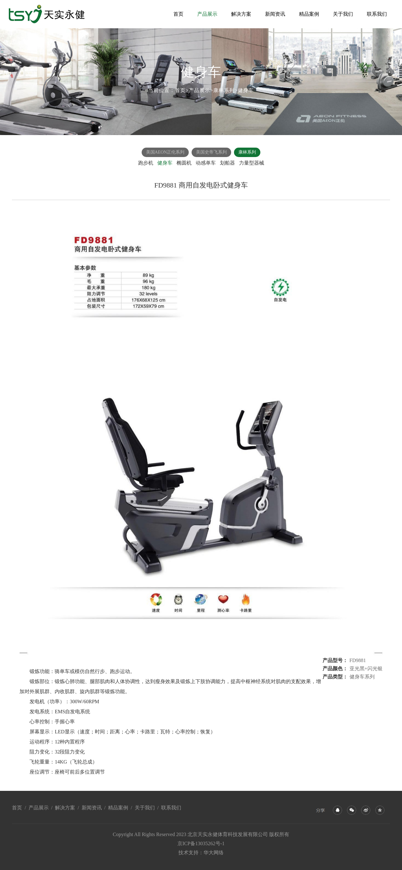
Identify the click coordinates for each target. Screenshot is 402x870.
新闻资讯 (275, 14)
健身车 (246, 90)
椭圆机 (184, 163)
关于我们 (343, 14)
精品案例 (309, 14)
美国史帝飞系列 (211, 152)
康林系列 (224, 90)
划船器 (227, 163)
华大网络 (214, 852)
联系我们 (377, 14)
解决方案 (241, 14)
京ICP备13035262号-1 (201, 843)
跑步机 (145, 163)
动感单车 (206, 163)
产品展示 (207, 14)
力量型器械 (251, 163)
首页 (178, 14)
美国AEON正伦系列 (165, 152)
